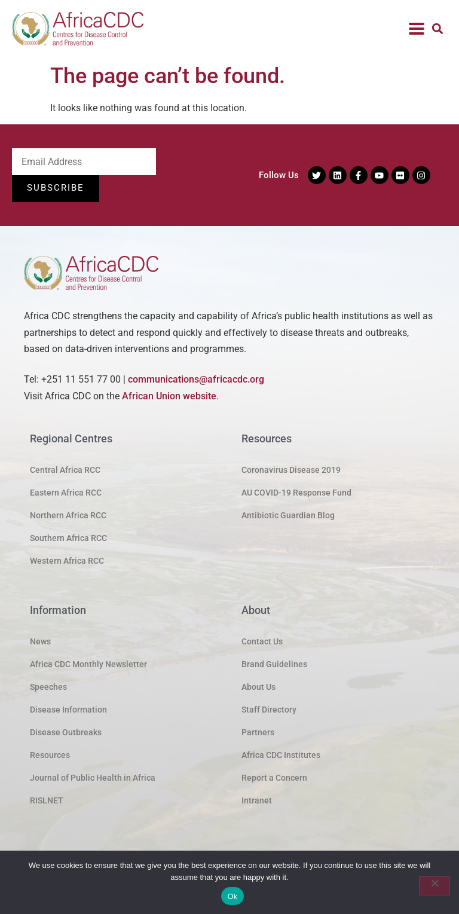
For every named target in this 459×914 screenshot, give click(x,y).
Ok (232, 896)
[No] (434, 885)
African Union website (169, 396)
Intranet (256, 801)
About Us (258, 687)
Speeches (48, 687)
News (40, 642)
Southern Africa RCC (68, 538)
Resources (50, 755)
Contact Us (262, 642)
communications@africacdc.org (196, 380)
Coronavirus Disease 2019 (291, 470)
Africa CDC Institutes (280, 755)
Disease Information (68, 710)
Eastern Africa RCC (66, 493)
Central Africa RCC (65, 470)
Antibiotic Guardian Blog (288, 516)
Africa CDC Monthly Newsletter (88, 665)
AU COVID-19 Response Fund (296, 493)
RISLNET (46, 801)
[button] (437, 29)
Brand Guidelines (274, 665)
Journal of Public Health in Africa (92, 778)
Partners (257, 733)
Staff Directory (268, 710)
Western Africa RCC (67, 561)
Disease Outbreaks (66, 733)
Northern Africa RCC (68, 516)
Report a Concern (274, 778)
